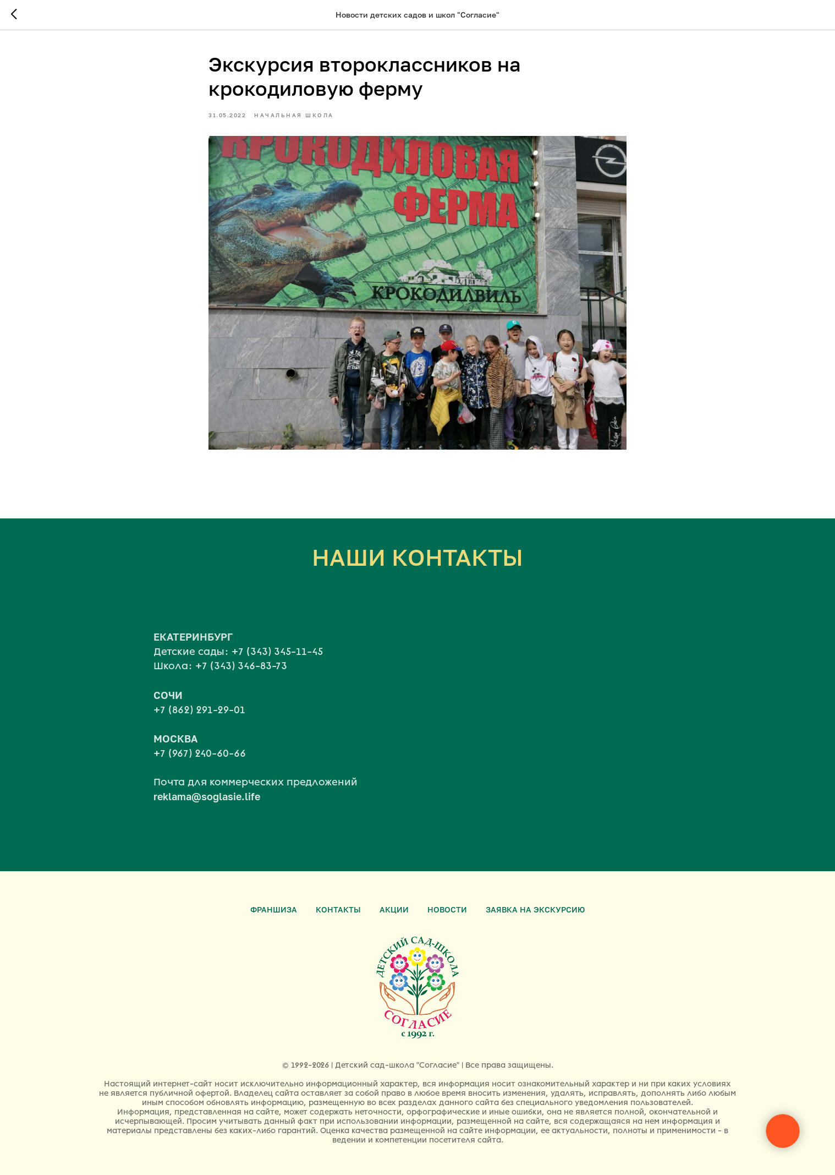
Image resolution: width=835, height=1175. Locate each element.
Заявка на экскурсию (535, 909)
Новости (447, 909)
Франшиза (273, 909)
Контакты (338, 909)
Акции (394, 909)
